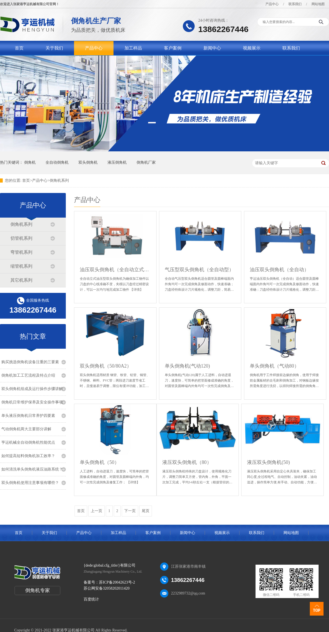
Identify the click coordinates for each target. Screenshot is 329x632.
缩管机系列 (21, 266)
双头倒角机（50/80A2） (106, 366)
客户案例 (172, 48)
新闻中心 (212, 48)
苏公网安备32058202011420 (106, 588)
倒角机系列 (59, 180)
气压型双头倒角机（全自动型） (199, 269)
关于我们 (54, 48)
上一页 (96, 511)
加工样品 (133, 48)
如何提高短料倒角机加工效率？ (28, 456)
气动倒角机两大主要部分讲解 (26, 429)
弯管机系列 (21, 252)
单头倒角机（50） (99, 462)
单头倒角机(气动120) (187, 366)
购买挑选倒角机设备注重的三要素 (30, 362)
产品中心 (272, 4)
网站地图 (318, 4)
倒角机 (30, 162)
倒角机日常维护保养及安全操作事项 (32, 402)
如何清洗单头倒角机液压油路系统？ (32, 469)
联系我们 (295, 4)
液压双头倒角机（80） (187, 462)
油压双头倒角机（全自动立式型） (115, 269)
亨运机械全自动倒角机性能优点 (28, 442)
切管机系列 (21, 238)
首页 (19, 48)
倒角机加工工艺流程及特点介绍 (28, 375)
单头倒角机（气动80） (274, 366)
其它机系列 (21, 280)
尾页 (145, 511)
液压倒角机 (117, 162)
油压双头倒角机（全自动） (279, 269)
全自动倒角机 (57, 162)
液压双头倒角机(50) (268, 462)
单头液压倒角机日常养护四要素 (28, 416)
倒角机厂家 (146, 162)
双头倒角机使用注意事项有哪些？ (30, 483)
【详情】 (136, 290)
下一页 (130, 511)
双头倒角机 (88, 162)
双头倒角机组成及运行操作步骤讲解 (32, 389)
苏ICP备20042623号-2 (117, 582)
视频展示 (251, 48)
